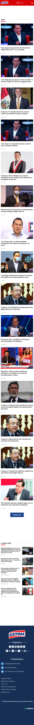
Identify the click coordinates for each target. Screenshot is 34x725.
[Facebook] (10, 646)
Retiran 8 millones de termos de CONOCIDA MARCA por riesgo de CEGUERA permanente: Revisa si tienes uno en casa (11, 550)
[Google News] (21, 646)
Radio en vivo (5, 692)
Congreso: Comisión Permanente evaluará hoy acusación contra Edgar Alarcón (17, 472)
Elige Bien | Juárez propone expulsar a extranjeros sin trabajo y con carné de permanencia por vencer (14, 373)
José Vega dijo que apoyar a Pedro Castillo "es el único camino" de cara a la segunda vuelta (17, 80)
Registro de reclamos (8, 681)
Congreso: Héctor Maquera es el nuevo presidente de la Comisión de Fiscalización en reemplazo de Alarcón (16, 177)
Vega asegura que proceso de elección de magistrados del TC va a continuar (15, 49)
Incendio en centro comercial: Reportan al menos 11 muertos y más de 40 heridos (10, 560)
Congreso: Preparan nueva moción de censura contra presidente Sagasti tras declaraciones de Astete (17, 407)
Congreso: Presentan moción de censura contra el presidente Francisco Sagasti (15, 113)
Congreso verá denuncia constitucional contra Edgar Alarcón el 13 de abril (17, 308)
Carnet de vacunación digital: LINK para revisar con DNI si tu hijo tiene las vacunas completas (10, 580)
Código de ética (6, 678)
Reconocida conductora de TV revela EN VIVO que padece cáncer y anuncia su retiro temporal (10, 570)
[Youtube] (15, 646)
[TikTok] (24, 646)
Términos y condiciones (8, 687)
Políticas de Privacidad (8, 689)
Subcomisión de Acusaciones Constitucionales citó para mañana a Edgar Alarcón (17, 210)
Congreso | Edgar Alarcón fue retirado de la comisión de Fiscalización (16, 440)
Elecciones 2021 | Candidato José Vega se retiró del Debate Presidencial (15, 340)
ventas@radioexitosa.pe (12, 664)
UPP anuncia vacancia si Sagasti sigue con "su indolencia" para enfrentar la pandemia (17, 504)
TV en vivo (4, 684)
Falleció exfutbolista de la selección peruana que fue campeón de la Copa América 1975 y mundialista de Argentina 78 (10, 591)
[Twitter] (13, 646)
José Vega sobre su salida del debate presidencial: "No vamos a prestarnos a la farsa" (15, 243)
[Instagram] (18, 646)
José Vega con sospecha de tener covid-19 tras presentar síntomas (16, 145)
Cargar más (17, 515)
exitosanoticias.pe (10, 667)
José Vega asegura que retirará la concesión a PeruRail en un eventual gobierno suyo (16, 276)
